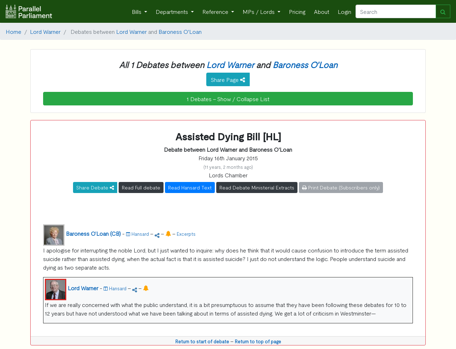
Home (13, 31)
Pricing (297, 11)
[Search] (396, 11)
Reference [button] (216, 11)
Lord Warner (45, 31)
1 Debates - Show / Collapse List (228, 99)
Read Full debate (141, 187)
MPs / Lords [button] (259, 11)
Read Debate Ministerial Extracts (256, 187)
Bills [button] (137, 11)
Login (344, 11)
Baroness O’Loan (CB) (93, 233)
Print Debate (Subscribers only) (341, 187)
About (321, 11)
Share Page (228, 79)
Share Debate (95, 187)
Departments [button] (173, 11)
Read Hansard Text (190, 187)
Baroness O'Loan (180, 31)
